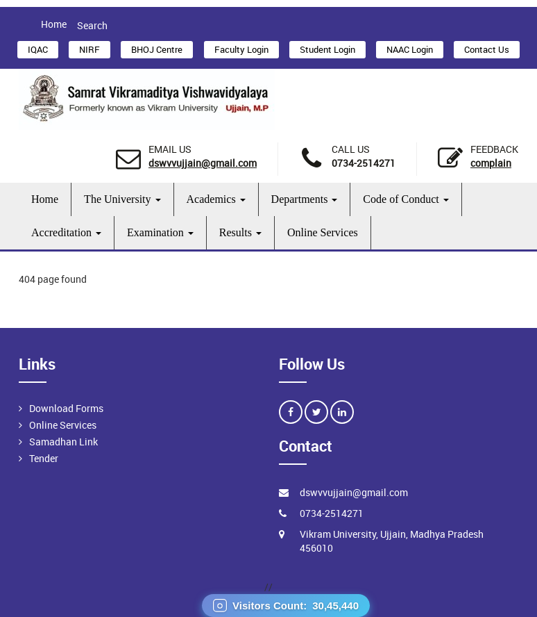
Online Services (322, 232)
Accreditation (66, 232)
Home (54, 24)
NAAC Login (409, 49)
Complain (490, 163)
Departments (304, 199)
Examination (160, 232)
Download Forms (66, 408)
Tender (43, 458)
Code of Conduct (405, 199)
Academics (216, 199)
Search (92, 25)
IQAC (38, 49)
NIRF (89, 49)
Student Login (327, 49)
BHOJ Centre (156, 49)
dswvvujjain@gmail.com (202, 163)
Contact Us (486, 49)
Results (240, 232)
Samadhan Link (63, 441)
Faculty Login (241, 49)
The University (122, 199)
